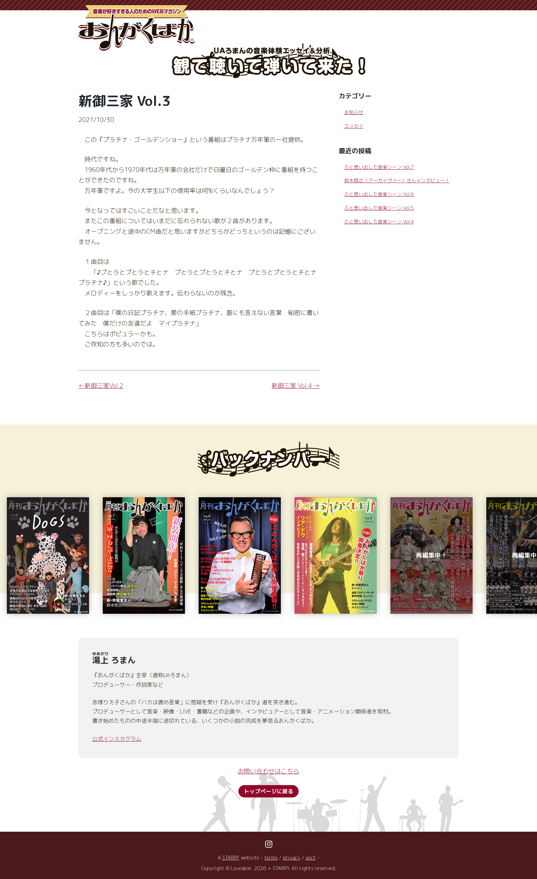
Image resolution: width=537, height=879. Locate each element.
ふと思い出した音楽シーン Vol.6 (379, 194)
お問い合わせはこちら (268, 771)
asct (310, 857)
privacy (291, 857)
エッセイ (353, 126)
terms (271, 857)
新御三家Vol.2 (104, 385)
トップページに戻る (268, 791)
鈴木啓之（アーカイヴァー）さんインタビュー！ (397, 180)
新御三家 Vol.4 (292, 385)
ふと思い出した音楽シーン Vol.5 (379, 208)
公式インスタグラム (116, 739)
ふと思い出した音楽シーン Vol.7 (379, 167)
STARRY (230, 857)
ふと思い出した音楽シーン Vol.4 (379, 221)
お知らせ (353, 112)
